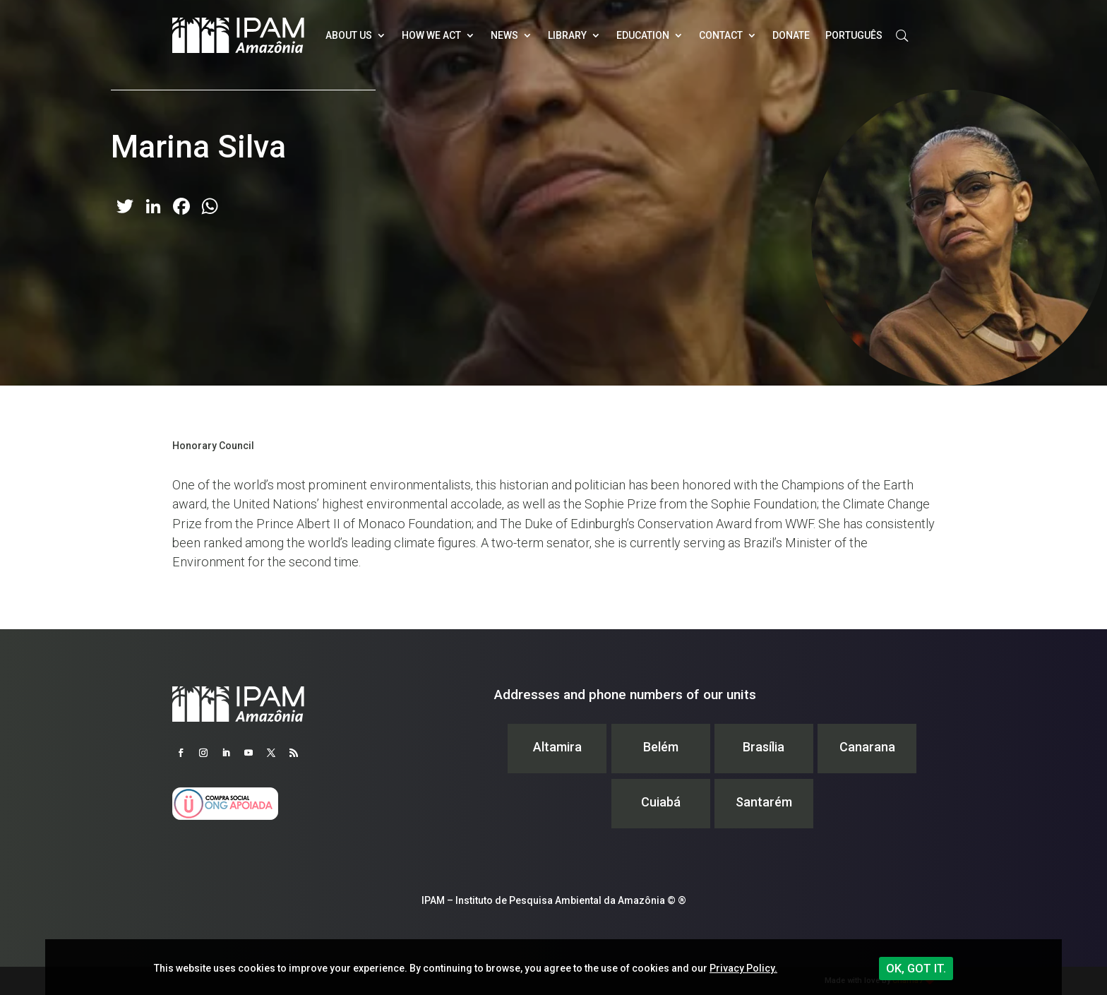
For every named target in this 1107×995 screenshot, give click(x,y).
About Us (348, 35)
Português (853, 35)
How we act (431, 35)
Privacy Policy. (743, 968)
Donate (791, 35)
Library (567, 35)
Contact (721, 35)
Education (642, 35)
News (504, 35)
